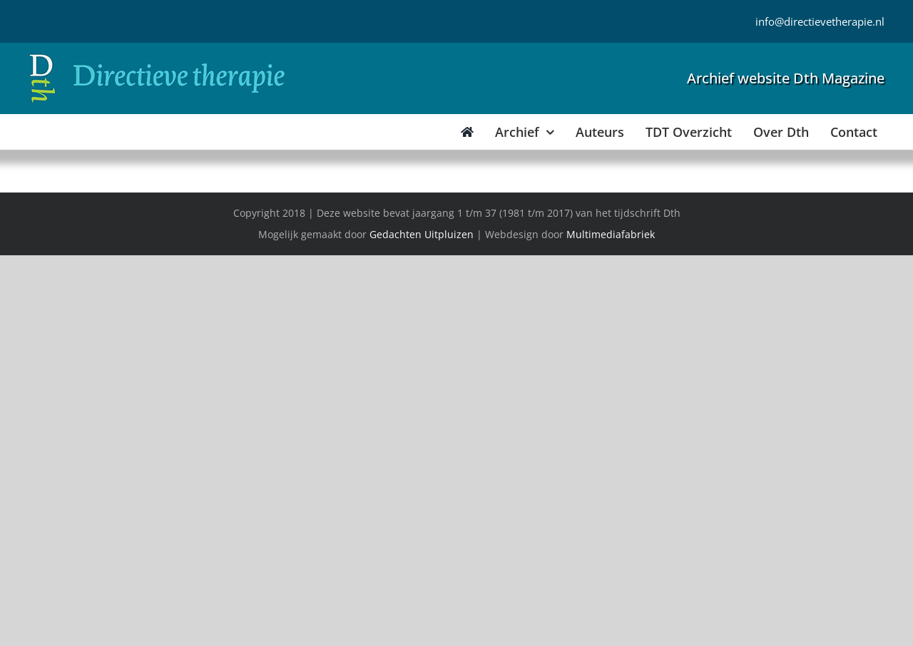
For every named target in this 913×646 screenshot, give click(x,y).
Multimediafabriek (610, 234)
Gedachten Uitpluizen (421, 234)
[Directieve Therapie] (157, 56)
